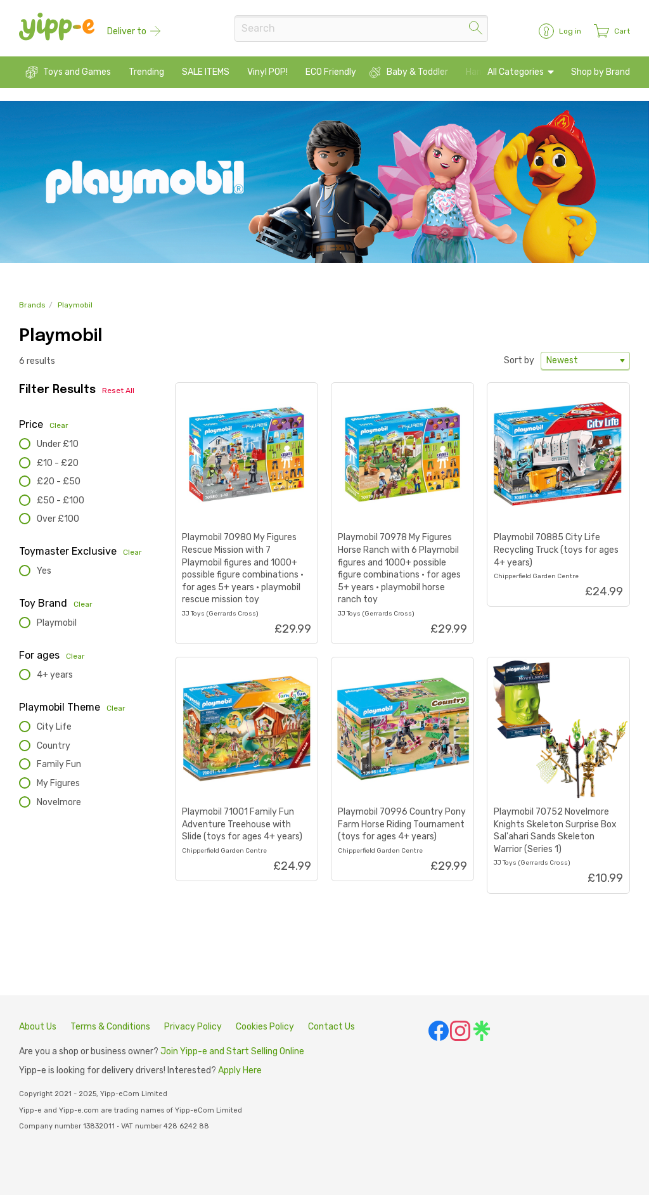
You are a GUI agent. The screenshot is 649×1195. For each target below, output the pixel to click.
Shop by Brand (600, 72)
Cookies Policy (265, 1026)
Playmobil (75, 305)
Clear (58, 425)
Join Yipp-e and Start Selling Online (232, 1052)
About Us (37, 1026)
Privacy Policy (193, 1026)
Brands (32, 305)
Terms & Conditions (110, 1026)
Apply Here (240, 1071)
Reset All (118, 391)
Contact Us (331, 1026)
